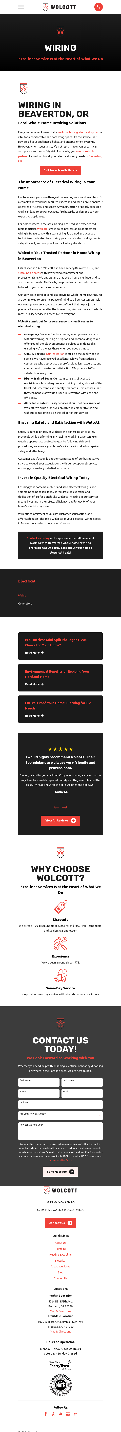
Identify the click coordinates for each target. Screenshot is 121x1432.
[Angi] (53, 1414)
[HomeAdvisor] (61, 1414)
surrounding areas (29, 272)
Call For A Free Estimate (60, 170)
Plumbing (60, 1248)
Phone (23, 1091)
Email (66, 1091)
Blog (60, 1272)
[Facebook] (46, 1414)
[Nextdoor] (75, 1414)
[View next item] (64, 807)
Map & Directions (60, 1311)
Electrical (60, 1260)
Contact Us (60, 1223)
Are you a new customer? (33, 1113)
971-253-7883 (61, 1202)
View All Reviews (60, 820)
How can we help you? (31, 1124)
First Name (25, 1080)
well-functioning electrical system (78, 132)
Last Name (68, 1080)
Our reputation (55, 353)
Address (24, 1102)
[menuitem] (60, 595)
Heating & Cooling (60, 1254)
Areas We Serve (60, 1266)
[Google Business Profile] (68, 1414)
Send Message (60, 1171)
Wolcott (42, 228)
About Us (60, 1242)
